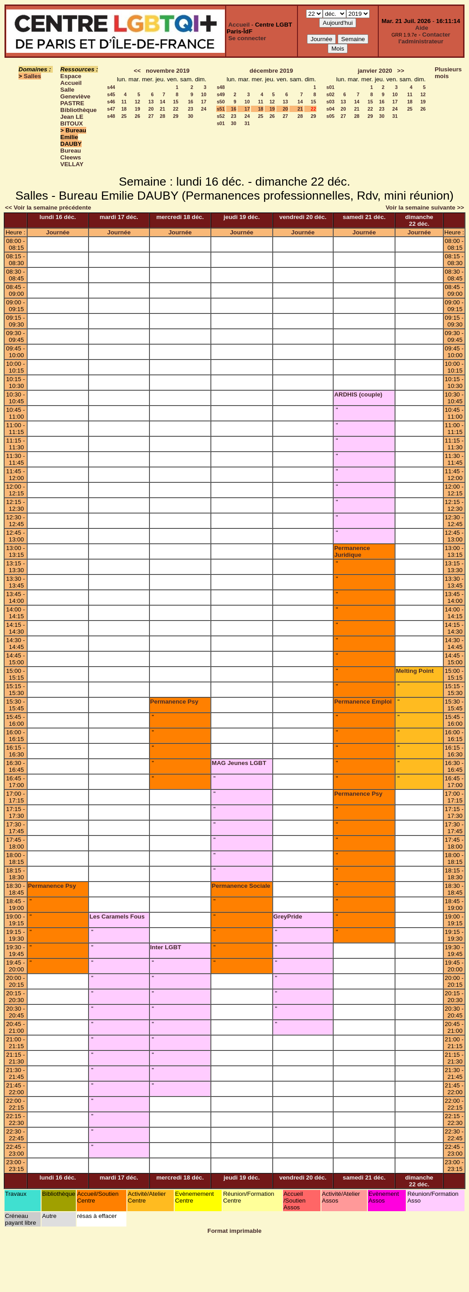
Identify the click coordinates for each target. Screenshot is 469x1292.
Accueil (239, 24)
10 (203, 94)
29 (175, 116)
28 (162, 116)
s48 (111, 116)
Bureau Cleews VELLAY (72, 157)
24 (203, 109)
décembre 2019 (271, 70)
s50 (221, 101)
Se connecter (247, 38)
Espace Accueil (71, 79)
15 (175, 101)
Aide (421, 27)
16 (190, 101)
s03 (330, 101)
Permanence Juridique (352, 551)
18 (124, 109)
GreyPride (288, 916)
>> (400, 70)
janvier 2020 (375, 70)
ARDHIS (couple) (358, 394)
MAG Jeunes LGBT (239, 763)
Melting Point (415, 670)
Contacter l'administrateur (424, 38)
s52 (221, 116)
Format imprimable (235, 1230)
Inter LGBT (165, 947)
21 (162, 109)
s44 (111, 87)
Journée (58, 232)
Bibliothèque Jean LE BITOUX (78, 117)
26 (137, 116)
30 (190, 116)
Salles (33, 76)
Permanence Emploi (362, 701)
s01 (221, 123)
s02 (330, 94)
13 (151, 101)
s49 (221, 94)
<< (137, 70)
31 (247, 123)
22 (175, 109)
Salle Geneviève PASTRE (75, 96)
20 (151, 109)
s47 (111, 109)
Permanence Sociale (241, 885)
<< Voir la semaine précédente (48, 207)
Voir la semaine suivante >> (424, 207)
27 (151, 116)
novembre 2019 (168, 70)
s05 (330, 116)
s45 (111, 94)
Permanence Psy (174, 701)
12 (137, 101)
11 (124, 101)
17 (203, 101)
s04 (330, 109)
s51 (221, 109)
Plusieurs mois (448, 72)
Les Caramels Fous (116, 916)
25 (124, 116)
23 (190, 109)
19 (137, 109)
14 (162, 101)
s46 (111, 101)
